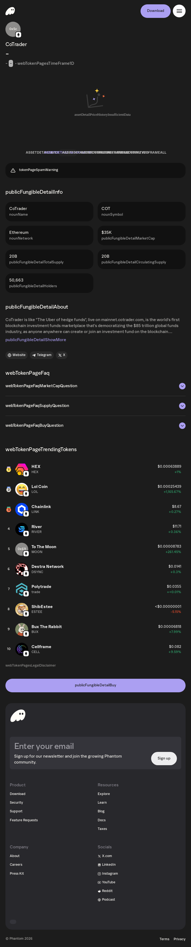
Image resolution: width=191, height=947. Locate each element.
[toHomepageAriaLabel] (18, 715)
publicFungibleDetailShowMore (35, 339)
